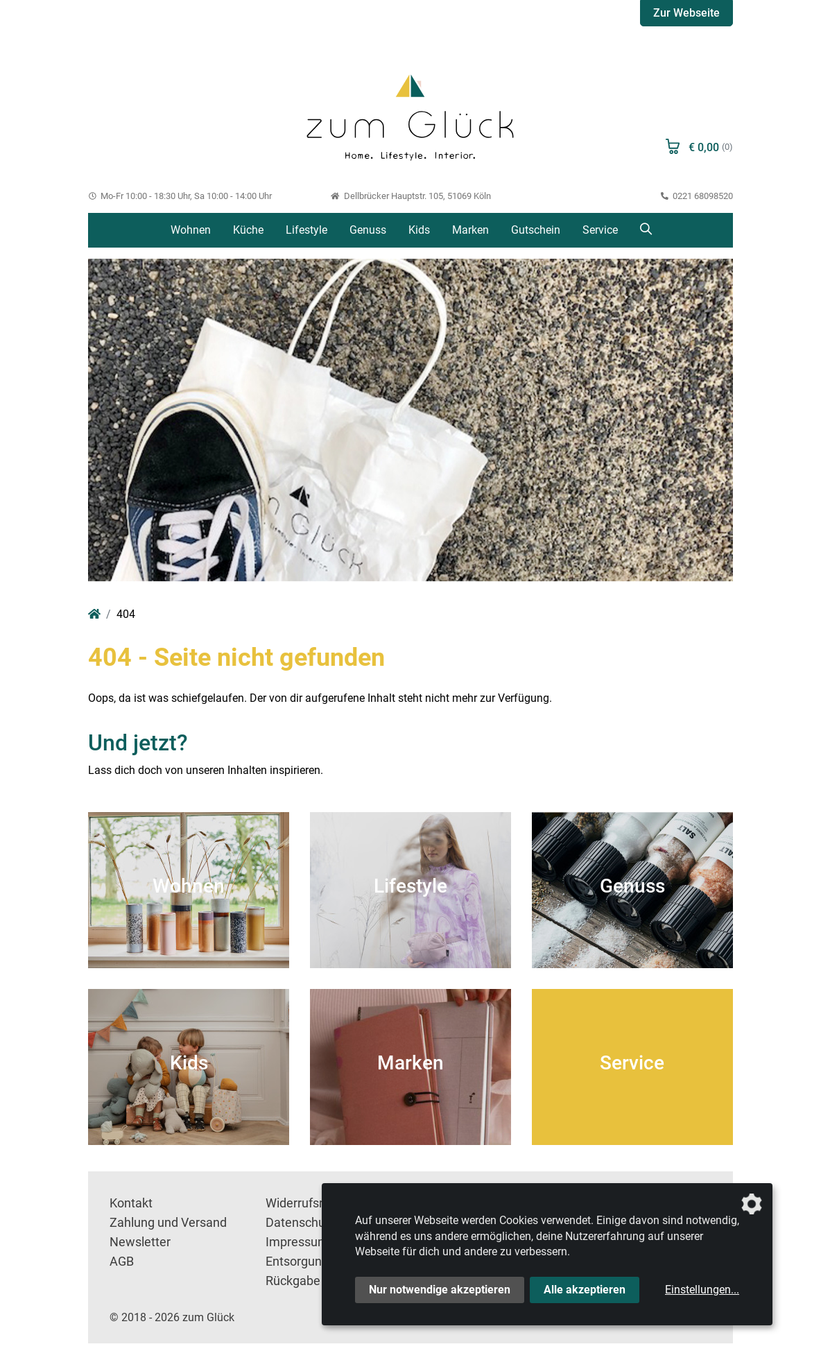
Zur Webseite (686, 12)
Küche (248, 229)
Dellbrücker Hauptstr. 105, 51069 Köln (410, 196)
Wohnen (191, 229)
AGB (122, 1261)
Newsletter (140, 1242)
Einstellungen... (702, 1289)
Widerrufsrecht (306, 1203)
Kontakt (131, 1203)
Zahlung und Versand (168, 1223)
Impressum (297, 1242)
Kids (419, 229)
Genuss (367, 229)
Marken (470, 229)
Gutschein (535, 229)
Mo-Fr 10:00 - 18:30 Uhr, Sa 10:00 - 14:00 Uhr (180, 196)
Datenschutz (301, 1223)
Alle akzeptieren (584, 1289)
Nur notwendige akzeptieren (439, 1289)
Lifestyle (306, 229)
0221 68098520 (697, 196)
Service (600, 229)
